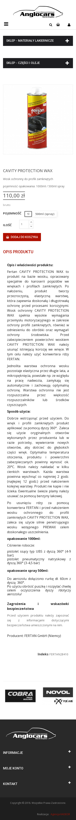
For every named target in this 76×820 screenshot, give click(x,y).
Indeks (43, 654)
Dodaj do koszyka (22, 237)
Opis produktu (18, 252)
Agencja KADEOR (60, 814)
